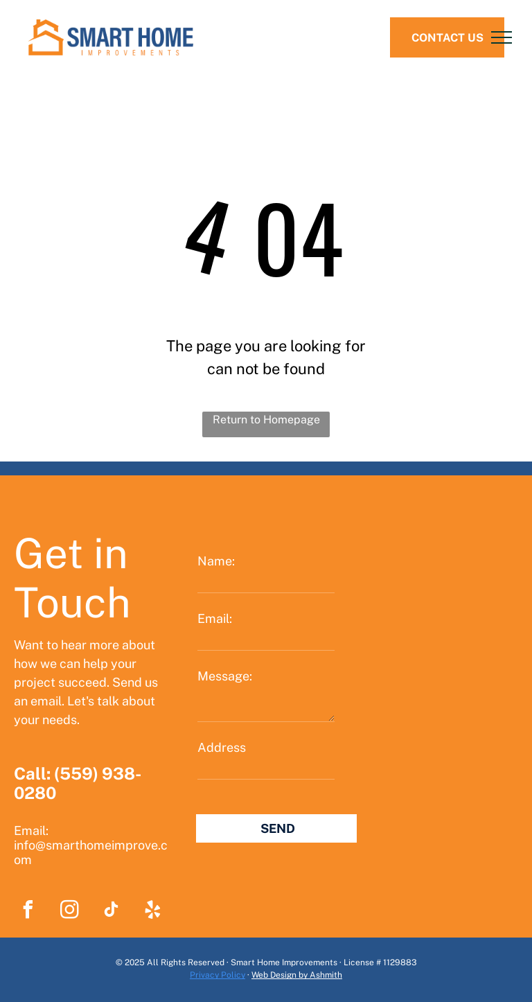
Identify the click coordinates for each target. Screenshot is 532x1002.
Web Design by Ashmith (296, 975)
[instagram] (69, 911)
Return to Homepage (266, 419)
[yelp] (152, 911)
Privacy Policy (217, 975)
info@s (33, 845)
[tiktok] (111, 911)
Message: (224, 676)
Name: (216, 561)
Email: (214, 618)
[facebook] (28, 911)
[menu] (502, 37)
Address (221, 747)
